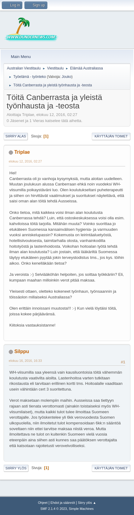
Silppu (21, 351)
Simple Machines (81, 508)
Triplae (22, 152)
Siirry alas (15, 136)
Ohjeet (43, 502)
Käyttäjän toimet (111, 136)
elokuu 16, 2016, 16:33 (25, 360)
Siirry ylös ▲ (87, 502)
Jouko (67, 77)
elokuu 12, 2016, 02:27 (25, 161)
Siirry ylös (16, 468)
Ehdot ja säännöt (62, 502)
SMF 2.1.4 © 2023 (53, 508)
